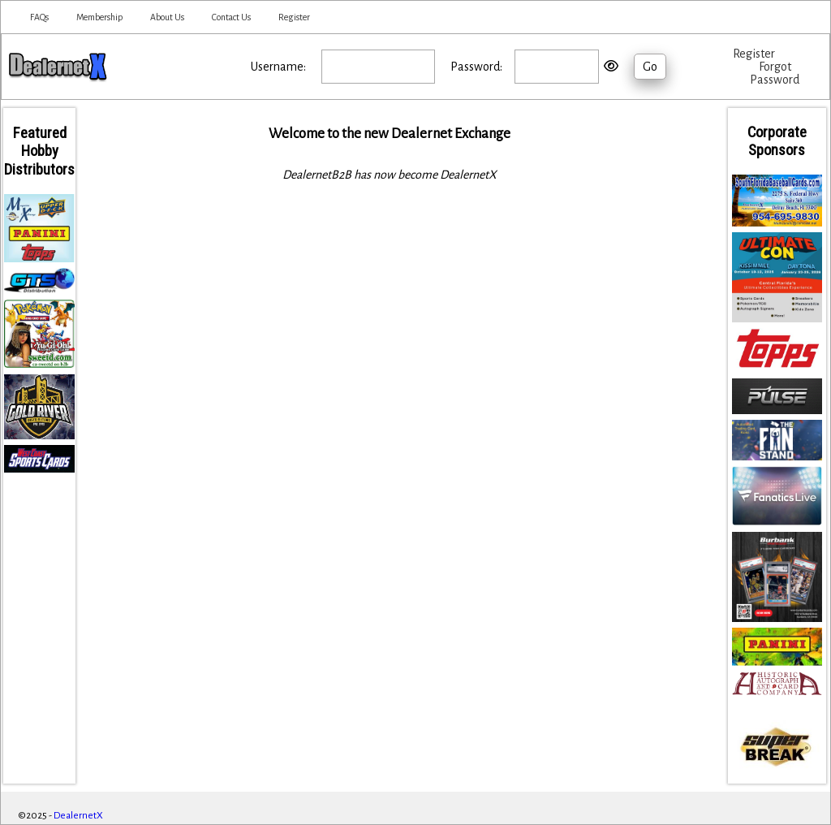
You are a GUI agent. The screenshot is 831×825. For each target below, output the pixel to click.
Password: (476, 66)
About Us (167, 17)
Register (294, 17)
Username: (278, 66)
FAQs (39, 17)
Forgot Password (774, 73)
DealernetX (78, 815)
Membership (99, 17)
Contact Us (231, 17)
